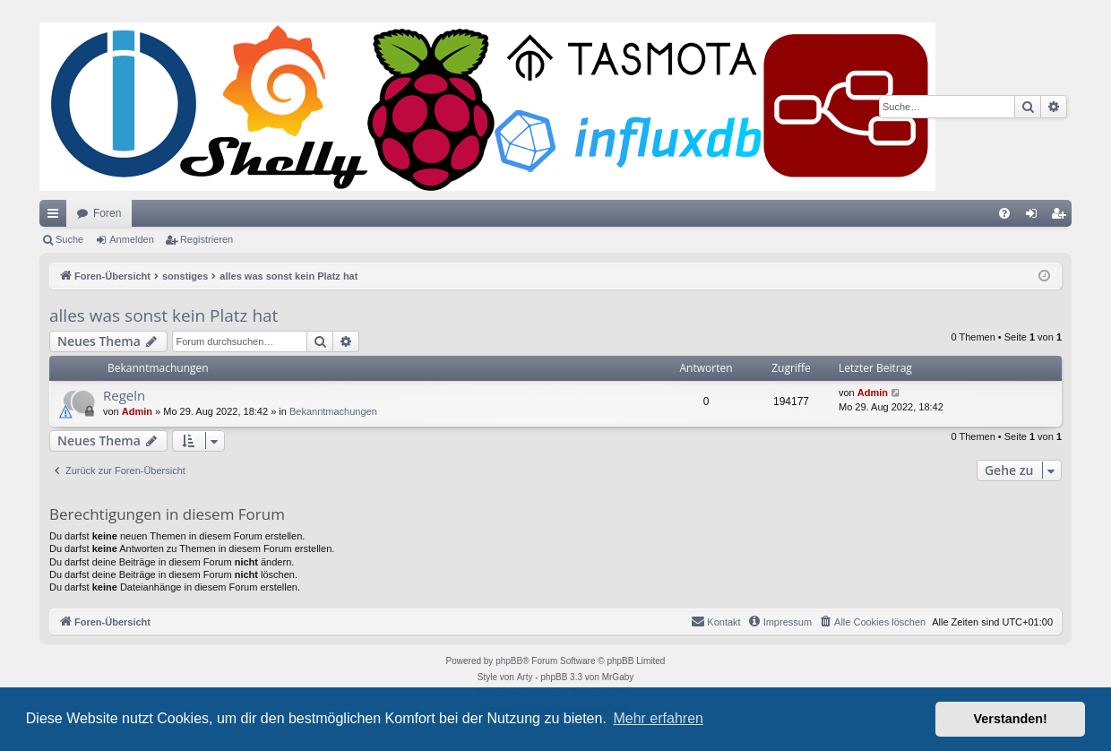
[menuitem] (1004, 213)
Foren (107, 213)
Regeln (124, 395)
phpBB (508, 661)
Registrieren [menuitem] (1062, 217)
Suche (69, 239)
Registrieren (206, 239)
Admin (137, 411)
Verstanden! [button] (1010, 719)
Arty (525, 677)
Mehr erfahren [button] (658, 718)
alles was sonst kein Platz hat (163, 315)
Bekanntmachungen (333, 411)
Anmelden (131, 239)
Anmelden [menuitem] (1035, 217)
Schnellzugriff (56, 217)
